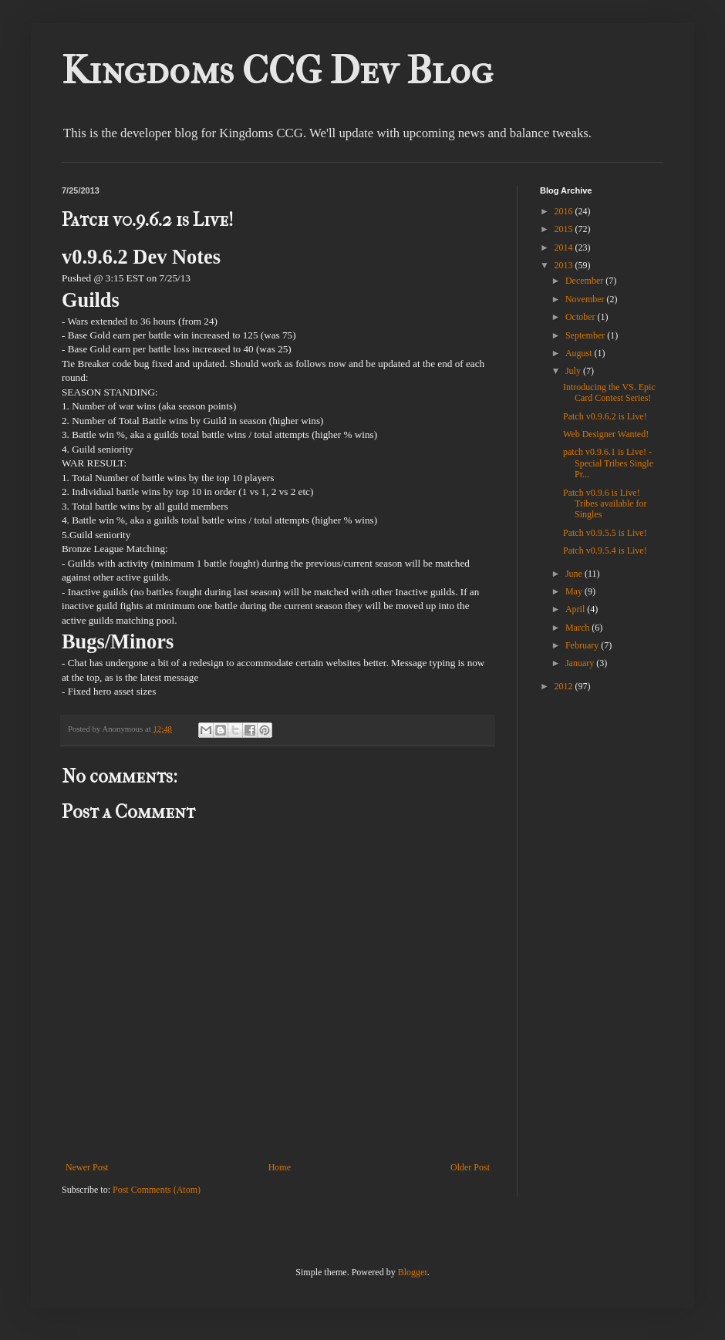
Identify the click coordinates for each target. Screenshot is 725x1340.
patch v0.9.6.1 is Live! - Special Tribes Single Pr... (608, 463)
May (575, 591)
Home (279, 1167)
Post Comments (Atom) (157, 1189)
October (581, 316)
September (586, 335)
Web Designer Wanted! (606, 434)
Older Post (470, 1167)
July (574, 370)
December (585, 280)
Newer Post (87, 1167)
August (580, 353)
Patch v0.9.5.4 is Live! (605, 550)
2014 (565, 247)
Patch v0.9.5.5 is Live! (605, 532)
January (580, 663)
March (578, 627)
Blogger (412, 1272)
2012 (565, 686)
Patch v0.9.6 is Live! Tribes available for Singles (605, 503)
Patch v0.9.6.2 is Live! (605, 416)
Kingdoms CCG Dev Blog (277, 70)
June (575, 573)
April (576, 609)
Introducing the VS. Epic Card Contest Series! (609, 392)
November (586, 299)
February (583, 645)
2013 (565, 265)
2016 (565, 211)
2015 (565, 229)
